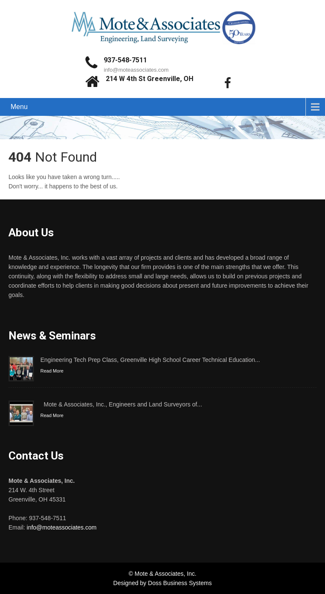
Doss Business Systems (180, 583)
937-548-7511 (125, 60)
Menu (19, 106)
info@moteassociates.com (136, 70)
